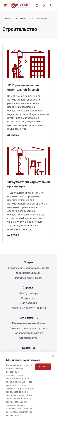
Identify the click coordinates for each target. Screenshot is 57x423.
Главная (6, 18)
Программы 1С (21, 18)
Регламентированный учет (28, 323)
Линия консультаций (28, 272)
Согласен (43, 367)
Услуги (28, 262)
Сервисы (28, 287)
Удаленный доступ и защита (28, 307)
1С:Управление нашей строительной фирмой (23, 87)
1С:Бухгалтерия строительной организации (28, 184)
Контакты (28, 347)
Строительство (28, 337)
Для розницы (28, 302)
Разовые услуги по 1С (28, 277)
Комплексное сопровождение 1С (28, 267)
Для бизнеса (28, 298)
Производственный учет (28, 332)
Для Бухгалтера (28, 293)
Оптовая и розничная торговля (29, 328)
